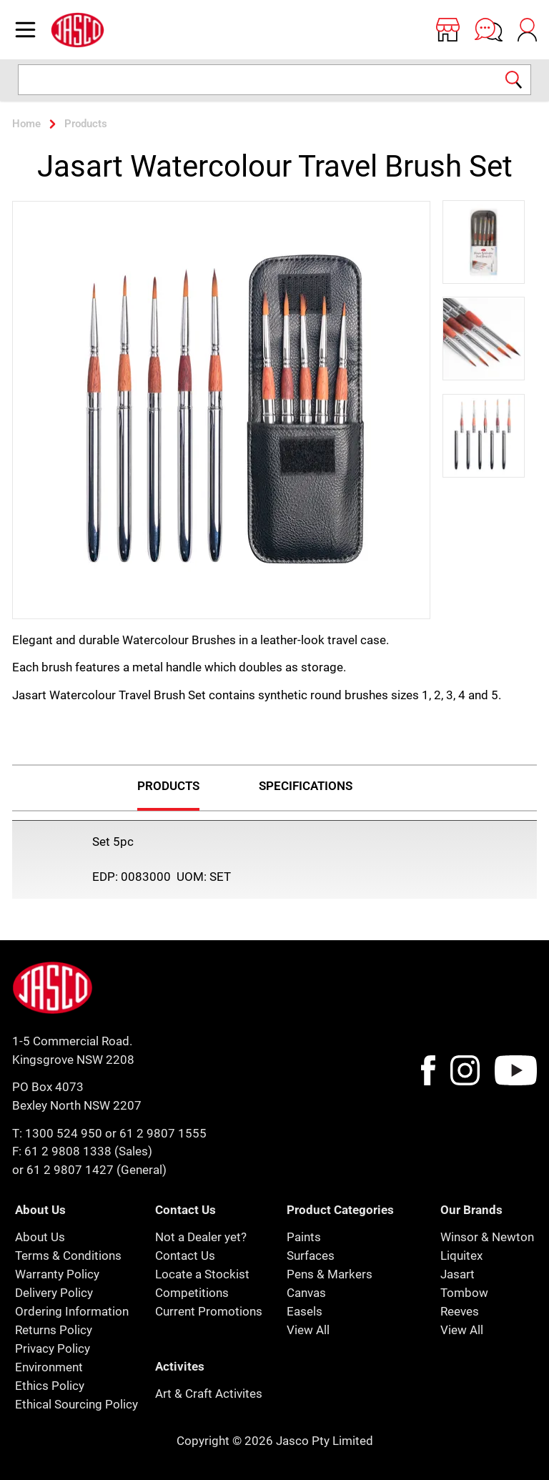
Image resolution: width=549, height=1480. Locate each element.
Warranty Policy (57, 1274)
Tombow (464, 1293)
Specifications (305, 786)
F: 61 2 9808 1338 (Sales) (82, 1151)
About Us (40, 1237)
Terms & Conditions (68, 1255)
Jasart (457, 1274)
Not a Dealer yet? (201, 1237)
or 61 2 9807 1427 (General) (89, 1170)
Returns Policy (53, 1330)
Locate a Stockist (202, 1274)
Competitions (192, 1293)
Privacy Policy (52, 1348)
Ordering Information (72, 1311)
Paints (304, 1237)
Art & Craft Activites (208, 1393)
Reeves (459, 1311)
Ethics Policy (49, 1385)
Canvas (306, 1293)
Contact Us (185, 1255)
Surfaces (311, 1255)
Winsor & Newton (487, 1237)
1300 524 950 (63, 1133)
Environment (49, 1367)
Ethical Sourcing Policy (76, 1404)
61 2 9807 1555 (163, 1133)
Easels (304, 1311)
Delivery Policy (54, 1293)
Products (168, 786)
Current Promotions (208, 1311)
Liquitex (461, 1255)
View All (308, 1330)
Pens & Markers (329, 1274)
